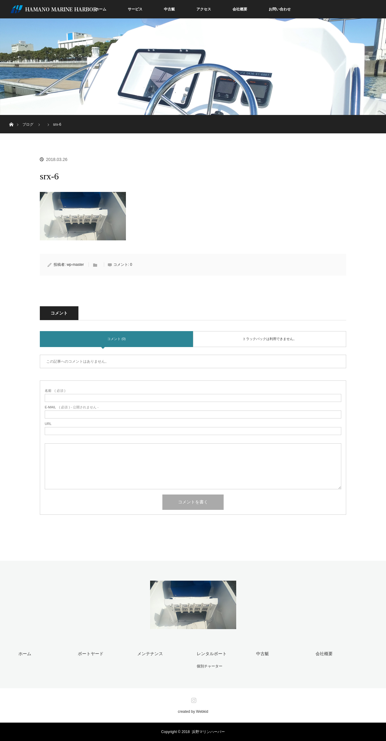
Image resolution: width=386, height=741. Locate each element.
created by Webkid (193, 711)
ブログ (27, 124)
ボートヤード (91, 653)
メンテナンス (150, 653)
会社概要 (240, 9)
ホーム (100, 9)
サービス (135, 9)
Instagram (193, 699)
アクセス (203, 9)
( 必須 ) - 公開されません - (72, 407)
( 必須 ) (55, 390)
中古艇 (169, 9)
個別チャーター (209, 666)
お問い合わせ (280, 9)
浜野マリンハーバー (208, 732)
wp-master (75, 264)
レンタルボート (212, 653)
